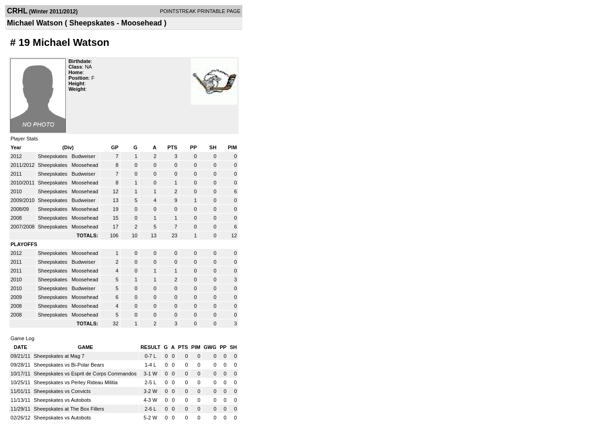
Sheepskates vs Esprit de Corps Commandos (85, 373)
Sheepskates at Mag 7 (59, 356)
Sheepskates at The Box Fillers (69, 409)
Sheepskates (53, 156)
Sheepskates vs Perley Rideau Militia (76, 382)
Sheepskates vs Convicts (62, 391)
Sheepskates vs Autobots (62, 400)
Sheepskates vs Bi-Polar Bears (69, 365)
